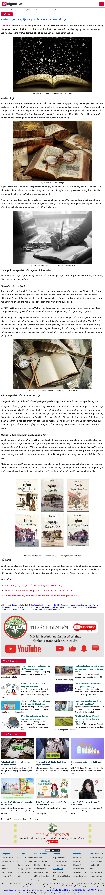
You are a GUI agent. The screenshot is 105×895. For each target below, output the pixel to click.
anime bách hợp (66, 607)
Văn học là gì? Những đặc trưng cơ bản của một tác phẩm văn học (41, 10)
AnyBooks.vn (58, 872)
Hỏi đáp (13, 10)
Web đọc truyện (7, 872)
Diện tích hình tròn (96, 880)
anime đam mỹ (78, 607)
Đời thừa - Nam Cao (41, 861)
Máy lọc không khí (59, 865)
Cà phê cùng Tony (79, 872)
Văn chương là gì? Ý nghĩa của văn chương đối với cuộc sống (33, 585)
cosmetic (4, 609)
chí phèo (36, 607)
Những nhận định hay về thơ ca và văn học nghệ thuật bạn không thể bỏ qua (41, 595)
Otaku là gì (77, 865)
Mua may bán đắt (96, 872)
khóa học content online (80, 605)
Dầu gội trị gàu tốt (25, 869)
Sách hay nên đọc (96, 857)
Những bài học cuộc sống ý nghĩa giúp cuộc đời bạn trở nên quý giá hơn (39, 590)
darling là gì (14, 607)
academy (66, 605)
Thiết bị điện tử (7, 857)
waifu (92, 605)
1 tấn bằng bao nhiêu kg (49, 607)
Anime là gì (77, 857)
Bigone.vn (5, 10)
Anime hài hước (15, 609)
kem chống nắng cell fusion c (50, 609)
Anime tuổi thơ (78, 869)
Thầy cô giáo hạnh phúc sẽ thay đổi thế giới (45, 605)
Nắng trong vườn (40, 869)
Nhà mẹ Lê (38, 876)
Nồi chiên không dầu (60, 861)
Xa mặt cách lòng (96, 876)
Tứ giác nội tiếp (7, 880)
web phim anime (25, 607)
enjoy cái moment (92, 607)
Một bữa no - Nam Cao (42, 865)
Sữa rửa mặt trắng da (26, 861)
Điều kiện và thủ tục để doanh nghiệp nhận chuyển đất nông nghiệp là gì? (87, 719)
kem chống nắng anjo (30, 609)
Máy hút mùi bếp (59, 857)
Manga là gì (77, 861)
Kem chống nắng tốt (25, 880)
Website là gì (6, 876)
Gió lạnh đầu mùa (96, 861)
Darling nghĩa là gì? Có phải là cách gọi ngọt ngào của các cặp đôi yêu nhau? (89, 669)
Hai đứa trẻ (38, 857)
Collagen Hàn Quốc (25, 857)
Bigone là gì (6, 869)
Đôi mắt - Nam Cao (41, 872)
